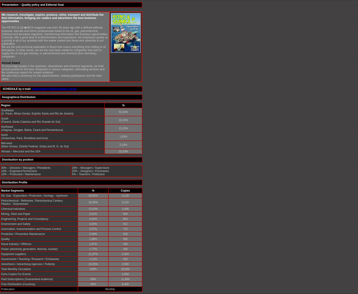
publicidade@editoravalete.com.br (54, 89)
